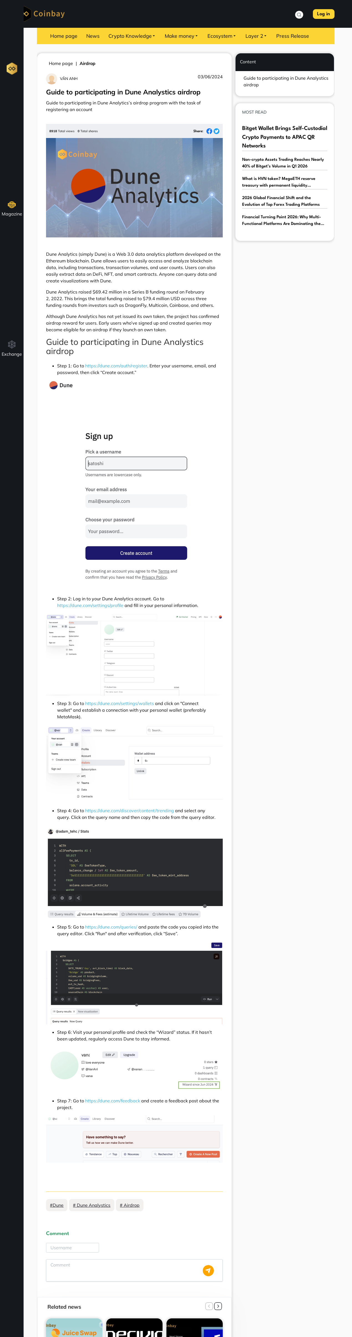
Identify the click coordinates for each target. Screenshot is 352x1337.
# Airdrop (130, 1205)
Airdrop (87, 63)
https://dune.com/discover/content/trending (129, 810)
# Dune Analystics (91, 1205)
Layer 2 (256, 36)
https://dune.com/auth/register (116, 365)
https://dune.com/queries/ (111, 927)
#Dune (57, 1205)
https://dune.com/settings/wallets (119, 703)
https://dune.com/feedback (112, 1100)
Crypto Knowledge (132, 36)
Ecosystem (222, 36)
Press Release (292, 36)
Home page (63, 36)
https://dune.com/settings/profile (90, 605)
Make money (182, 36)
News (93, 36)
